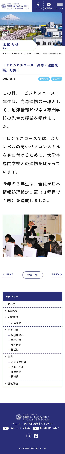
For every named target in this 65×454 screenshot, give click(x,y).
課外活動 (16, 344)
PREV (57, 274)
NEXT (8, 274)
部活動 (15, 349)
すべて (11, 304)
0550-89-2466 (20, 428)
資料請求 (49, 5)
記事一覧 (32, 275)
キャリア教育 (18, 362)
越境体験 (13, 383)
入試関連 (16, 322)
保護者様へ (17, 335)
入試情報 (13, 317)
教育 (10, 356)
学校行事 (16, 340)
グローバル (17, 367)
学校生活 (13, 329)
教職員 (15, 376)
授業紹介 (16, 371)
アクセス (38, 5)
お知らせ (13, 310)
